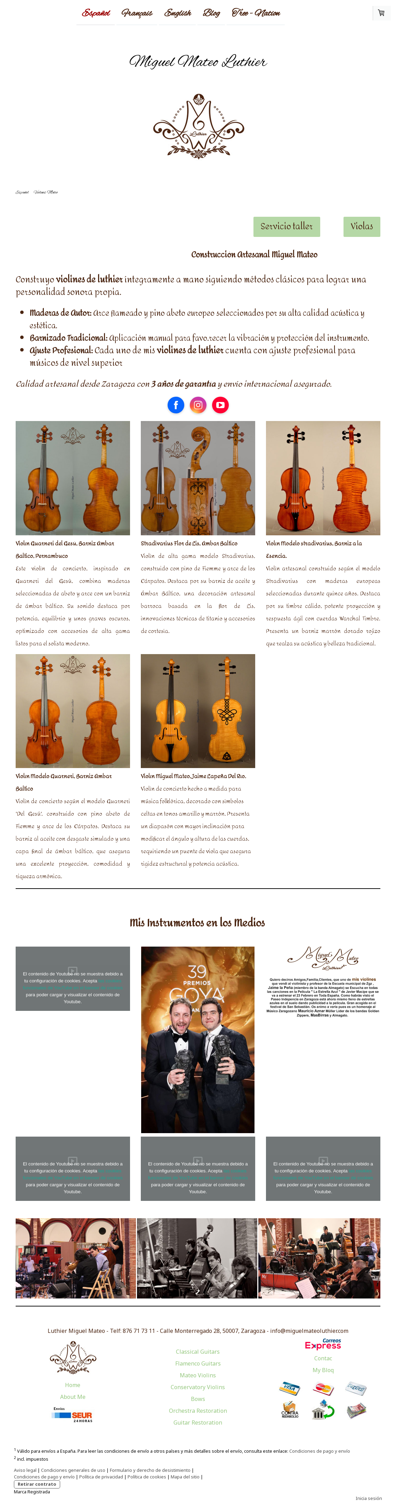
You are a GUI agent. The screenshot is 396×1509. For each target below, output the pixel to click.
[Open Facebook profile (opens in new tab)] (176, 405)
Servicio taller (287, 226)
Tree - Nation (256, 13)
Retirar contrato (37, 1484)
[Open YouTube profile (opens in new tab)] (220, 405)
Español (96, 13)
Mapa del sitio (185, 1477)
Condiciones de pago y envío (319, 1451)
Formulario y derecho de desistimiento (150, 1470)
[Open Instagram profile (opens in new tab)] (198, 405)
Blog (211, 13)
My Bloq (323, 1370)
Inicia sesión (369, 1498)
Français (137, 13)
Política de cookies (147, 1477)
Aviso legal (25, 1470)
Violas (362, 226)
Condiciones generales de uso (73, 1470)
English (177, 13)
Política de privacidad (101, 1477)
